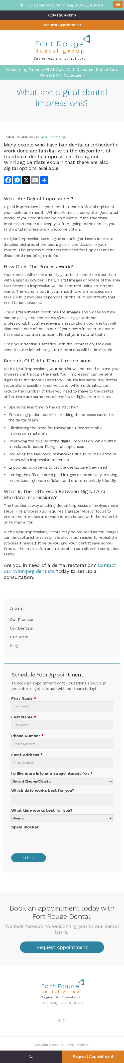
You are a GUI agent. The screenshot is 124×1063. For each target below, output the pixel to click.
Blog (14, 645)
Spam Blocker (24, 827)
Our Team (19, 637)
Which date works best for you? (42, 790)
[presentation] (44, 839)
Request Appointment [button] (62, 25)
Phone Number (27, 735)
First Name (23, 698)
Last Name (23, 717)
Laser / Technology (52, 137)
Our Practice (21, 619)
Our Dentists (21, 628)
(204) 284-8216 (62, 15)
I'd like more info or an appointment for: (52, 773)
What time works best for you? (41, 810)
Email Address (27, 754)
